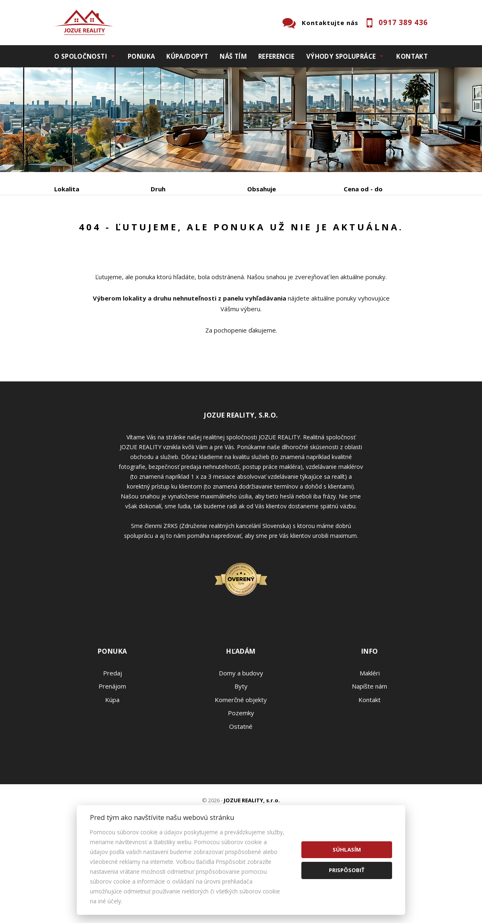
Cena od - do (363, 189)
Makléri (370, 752)
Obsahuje (261, 189)
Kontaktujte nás (330, 22)
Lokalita (66, 189)
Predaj (80, 231)
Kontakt (412, 56)
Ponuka (141, 56)
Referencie (276, 56)
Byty (241, 765)
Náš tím (233, 56)
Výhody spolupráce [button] (341, 56)
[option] (241, 119)
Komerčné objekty (241, 778)
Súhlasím (347, 849)
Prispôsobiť (347, 870)
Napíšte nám (369, 765)
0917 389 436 (403, 22)
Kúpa (177, 231)
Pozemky (241, 792)
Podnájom (85, 251)
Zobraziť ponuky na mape (273, 232)
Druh (158, 189)
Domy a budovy (241, 752)
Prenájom (129, 231)
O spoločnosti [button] (80, 56)
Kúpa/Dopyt (187, 56)
